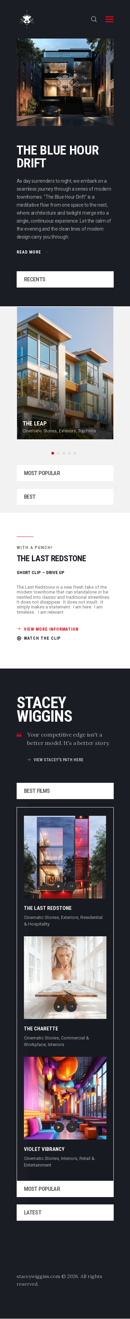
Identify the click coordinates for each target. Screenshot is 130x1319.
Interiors (56, 1044)
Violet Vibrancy (44, 1149)
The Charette (41, 1029)
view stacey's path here (59, 759)
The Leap (35, 423)
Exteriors (67, 431)
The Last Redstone (48, 908)
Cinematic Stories (40, 431)
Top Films (87, 431)
